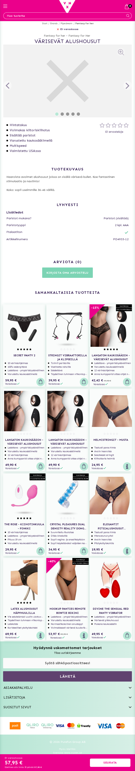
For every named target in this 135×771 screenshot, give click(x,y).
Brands (53, 23)
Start (44, 23)
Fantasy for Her (79, 35)
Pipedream (67, 23)
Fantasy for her (84, 23)
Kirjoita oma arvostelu (67, 273)
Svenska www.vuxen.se (67, 752)
